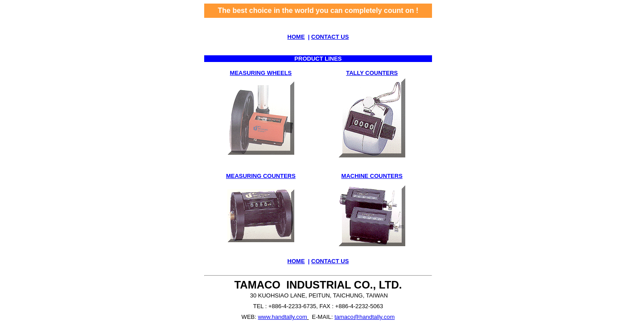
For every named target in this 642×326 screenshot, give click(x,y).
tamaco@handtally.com (364, 317)
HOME (296, 36)
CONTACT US (330, 36)
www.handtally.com (282, 317)
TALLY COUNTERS (372, 73)
